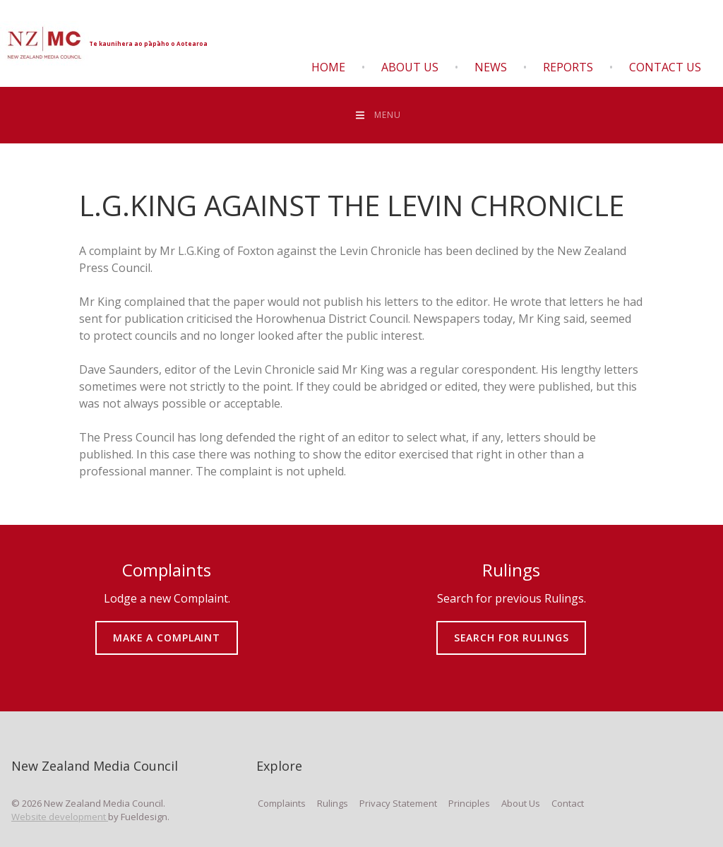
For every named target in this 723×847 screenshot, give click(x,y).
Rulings (332, 803)
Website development (59, 816)
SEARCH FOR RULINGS (511, 627)
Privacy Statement (398, 803)
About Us (409, 67)
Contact (567, 803)
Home (328, 67)
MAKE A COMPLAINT (167, 627)
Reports (568, 67)
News (490, 67)
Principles (469, 803)
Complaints (282, 803)
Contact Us (665, 67)
